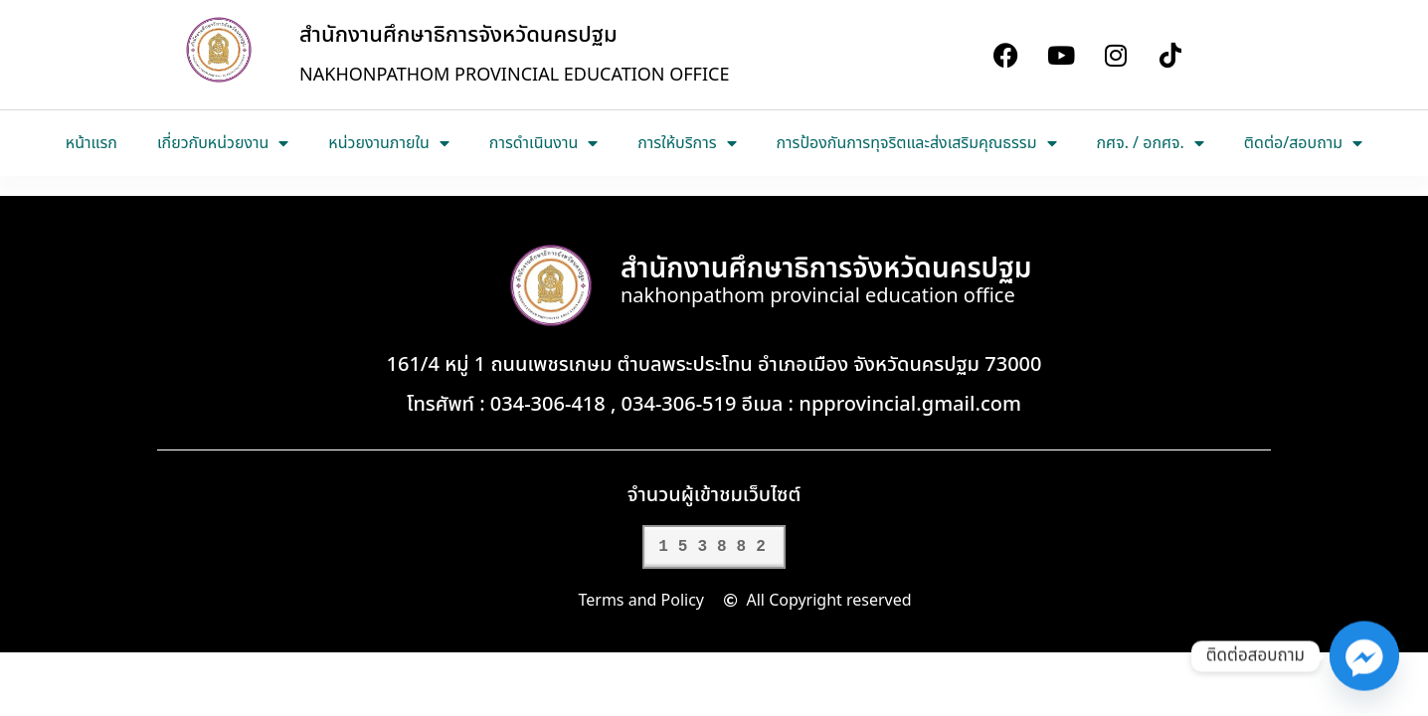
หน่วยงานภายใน (388, 143)
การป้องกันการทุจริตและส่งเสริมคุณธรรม (917, 143)
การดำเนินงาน (543, 143)
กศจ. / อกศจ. (1150, 143)
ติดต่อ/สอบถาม (1303, 143)
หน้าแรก (91, 143)
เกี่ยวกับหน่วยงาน (222, 143)
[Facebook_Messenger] (1364, 656)
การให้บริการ (686, 143)
